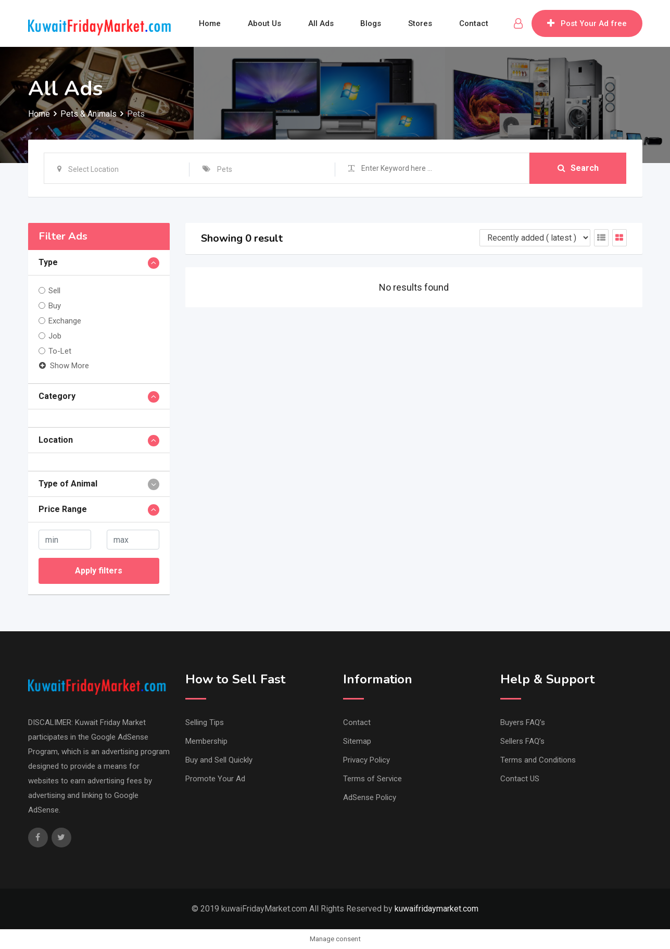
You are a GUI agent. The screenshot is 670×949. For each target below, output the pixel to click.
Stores (421, 23)
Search (578, 168)
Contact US (519, 778)
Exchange (64, 321)
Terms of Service (372, 778)
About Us (264, 23)
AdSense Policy (369, 797)
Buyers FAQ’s (522, 722)
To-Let (59, 351)
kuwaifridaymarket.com (436, 909)
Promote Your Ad (215, 778)
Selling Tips (204, 722)
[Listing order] (534, 237)
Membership (206, 741)
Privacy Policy (366, 760)
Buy (54, 305)
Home (210, 23)
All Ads (321, 23)
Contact (474, 23)
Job (54, 336)
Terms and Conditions (538, 760)
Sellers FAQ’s (522, 741)
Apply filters (98, 571)
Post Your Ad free (587, 23)
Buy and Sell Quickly (218, 760)
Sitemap (357, 741)
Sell (54, 290)
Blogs (371, 23)
